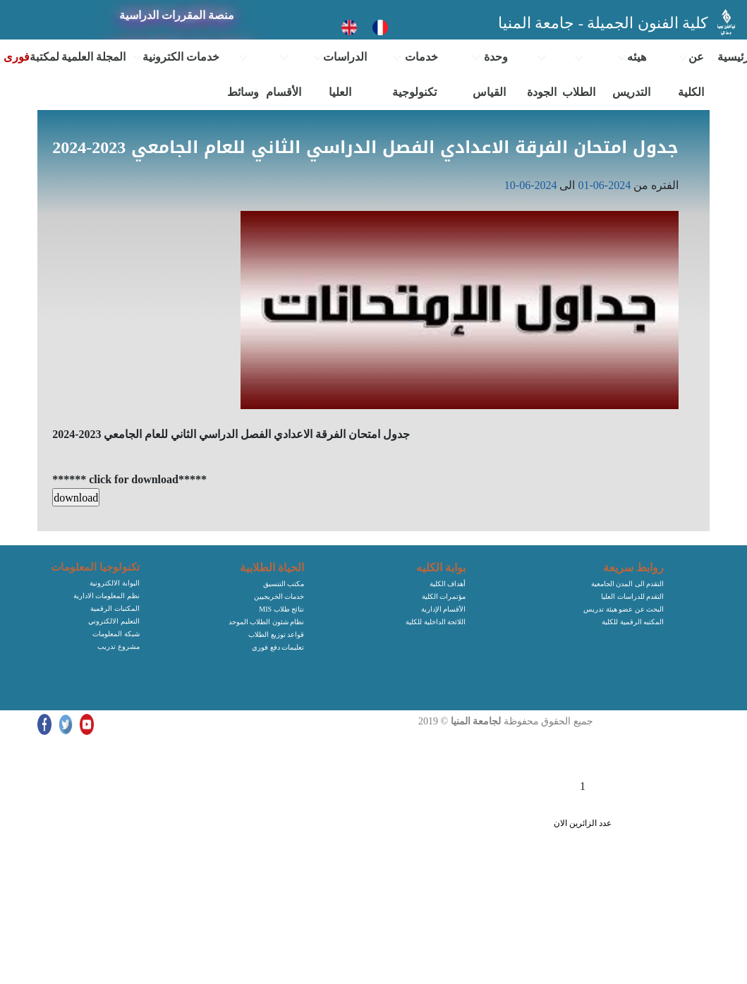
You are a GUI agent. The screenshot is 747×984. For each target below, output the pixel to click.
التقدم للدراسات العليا (632, 596)
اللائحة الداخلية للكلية (436, 622)
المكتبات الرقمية (115, 608)
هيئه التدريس (631, 74)
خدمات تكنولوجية (414, 74)
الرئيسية (732, 57)
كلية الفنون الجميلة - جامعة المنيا (605, 23)
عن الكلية (691, 74)
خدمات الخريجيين (279, 596)
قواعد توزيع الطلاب (276, 634)
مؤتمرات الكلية (444, 596)
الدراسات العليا (339, 74)
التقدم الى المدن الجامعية (627, 584)
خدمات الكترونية (175, 57)
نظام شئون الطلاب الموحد (267, 622)
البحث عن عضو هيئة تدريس (623, 609)
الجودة (542, 75)
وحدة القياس (489, 74)
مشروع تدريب (118, 646)
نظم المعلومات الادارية (106, 596)
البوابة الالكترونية (115, 583)
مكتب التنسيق (284, 584)
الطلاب (578, 75)
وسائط (243, 75)
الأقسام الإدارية (443, 609)
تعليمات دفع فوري (278, 647)
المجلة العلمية (93, 57)
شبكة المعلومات (116, 634)
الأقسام (283, 75)
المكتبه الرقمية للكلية (633, 622)
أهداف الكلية (448, 584)
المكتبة (44, 57)
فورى (17, 57)
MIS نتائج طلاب (281, 609)
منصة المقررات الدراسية (176, 15)
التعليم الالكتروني (114, 621)
